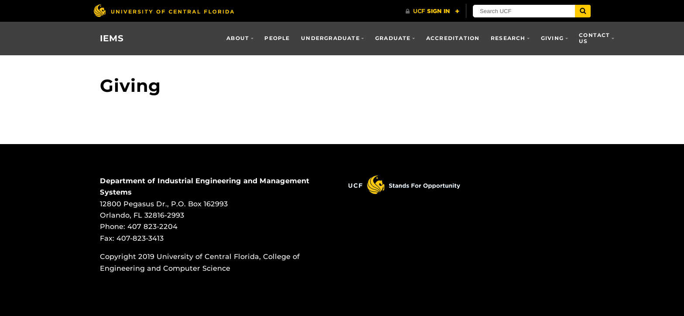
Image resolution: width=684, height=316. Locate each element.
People (277, 38)
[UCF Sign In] (432, 11)
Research (508, 38)
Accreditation (453, 38)
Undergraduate (330, 38)
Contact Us (594, 38)
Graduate (393, 38)
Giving (552, 38)
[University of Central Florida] (163, 10)
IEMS (111, 38)
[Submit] (583, 11)
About (237, 38)
